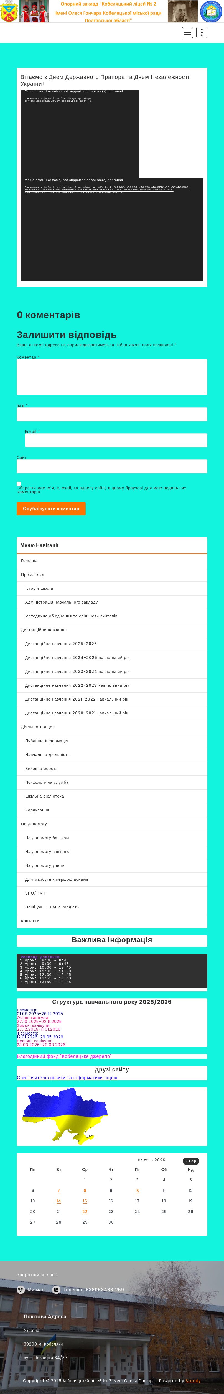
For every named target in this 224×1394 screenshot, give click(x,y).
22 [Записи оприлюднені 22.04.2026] (85, 1211)
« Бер (190, 1161)
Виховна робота (41, 768)
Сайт (22, 457)
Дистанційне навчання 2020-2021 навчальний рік (76, 713)
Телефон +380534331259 (93, 1302)
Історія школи (39, 588)
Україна (31, 1367)
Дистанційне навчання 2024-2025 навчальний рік (77, 657)
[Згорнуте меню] (187, 32)
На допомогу (34, 824)
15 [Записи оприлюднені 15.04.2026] (85, 1201)
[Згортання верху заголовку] (201, 32)
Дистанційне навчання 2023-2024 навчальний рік (77, 671)
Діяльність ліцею (38, 727)
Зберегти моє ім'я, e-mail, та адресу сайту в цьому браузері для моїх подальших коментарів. (101, 490)
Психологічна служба (47, 782)
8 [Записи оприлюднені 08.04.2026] (85, 1190)
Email (32, 431)
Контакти (30, 921)
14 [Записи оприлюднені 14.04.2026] (59, 1201)
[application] (80, 134)
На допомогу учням (45, 865)
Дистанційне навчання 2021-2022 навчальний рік (76, 699)
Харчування (37, 810)
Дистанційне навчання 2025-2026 (61, 644)
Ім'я (22, 405)
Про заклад (32, 574)
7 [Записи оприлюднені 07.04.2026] (58, 1190)
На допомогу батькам (47, 838)
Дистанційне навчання (44, 630)
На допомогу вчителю (47, 851)
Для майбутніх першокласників (57, 879)
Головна (29, 560)
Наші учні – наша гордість (52, 907)
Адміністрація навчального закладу (61, 602)
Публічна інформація (46, 741)
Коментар (28, 357)
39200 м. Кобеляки (43, 1380)
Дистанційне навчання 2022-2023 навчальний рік (77, 685)
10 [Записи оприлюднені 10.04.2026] (137, 1190)
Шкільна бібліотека (44, 796)
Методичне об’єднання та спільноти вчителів (71, 616)
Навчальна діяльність (47, 754)
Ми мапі (37, 1302)
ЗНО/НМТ (35, 893)
